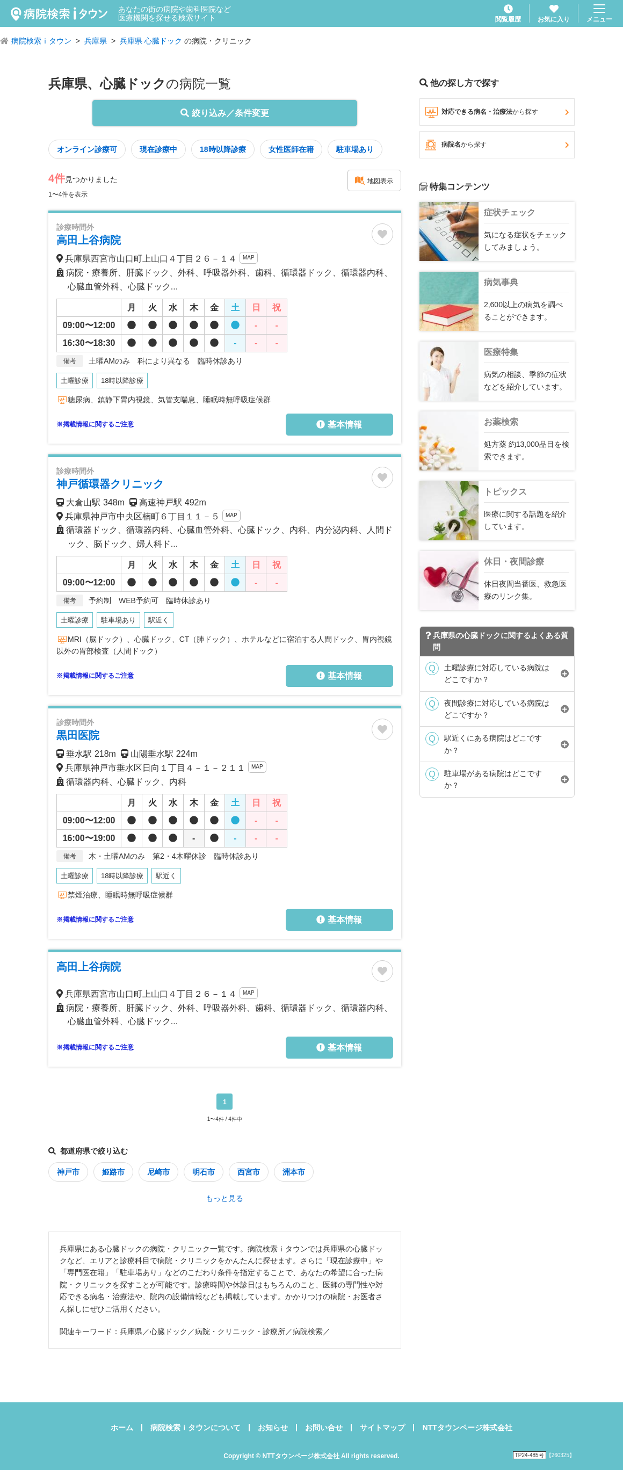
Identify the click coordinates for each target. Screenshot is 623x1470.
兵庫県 (95, 41)
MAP (249, 257)
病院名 (497, 145)
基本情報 (338, 424)
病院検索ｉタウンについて (195, 1427)
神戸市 (68, 1172)
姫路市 (113, 1172)
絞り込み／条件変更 (224, 113)
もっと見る (224, 1198)
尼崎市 (158, 1172)
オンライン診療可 (87, 149)
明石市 (203, 1172)
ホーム (122, 1427)
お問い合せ (324, 1427)
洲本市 (293, 1172)
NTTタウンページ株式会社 (467, 1427)
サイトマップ (382, 1427)
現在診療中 (158, 149)
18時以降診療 (223, 149)
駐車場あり (355, 149)
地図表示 (374, 180)
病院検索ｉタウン (41, 41)
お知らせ (273, 1427)
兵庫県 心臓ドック (151, 41)
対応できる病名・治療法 (497, 112)
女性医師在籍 (291, 149)
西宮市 (248, 1172)
